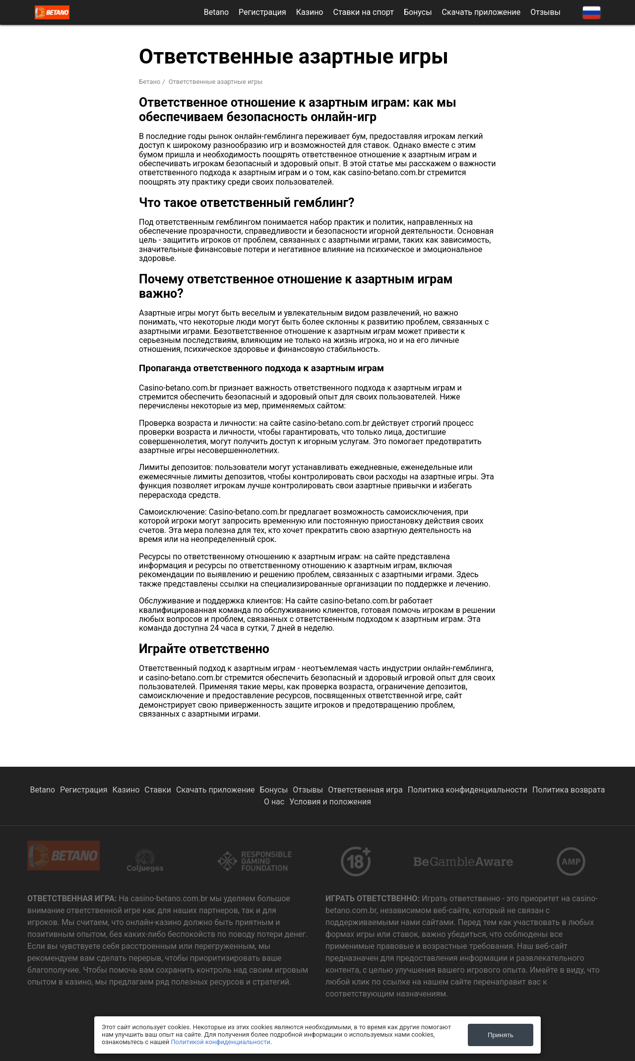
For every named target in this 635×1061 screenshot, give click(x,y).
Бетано (149, 81)
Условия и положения (330, 801)
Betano (216, 12)
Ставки (157, 790)
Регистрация (262, 12)
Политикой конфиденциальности (220, 1042)
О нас (274, 801)
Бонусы (418, 12)
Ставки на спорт (363, 12)
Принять (500, 1035)
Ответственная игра (365, 790)
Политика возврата (568, 790)
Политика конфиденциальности (467, 790)
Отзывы (545, 12)
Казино (309, 12)
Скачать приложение (481, 12)
